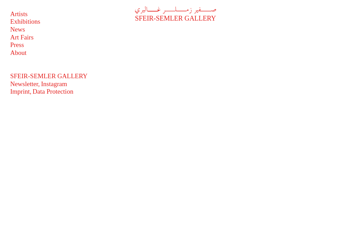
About (18, 52)
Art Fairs (22, 37)
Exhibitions (25, 21)
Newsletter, (25, 83)
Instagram (54, 83)
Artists (19, 13)
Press (17, 44)
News (17, 29)
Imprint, (21, 91)
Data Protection (53, 91)
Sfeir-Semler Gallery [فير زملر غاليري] (175, 14)
